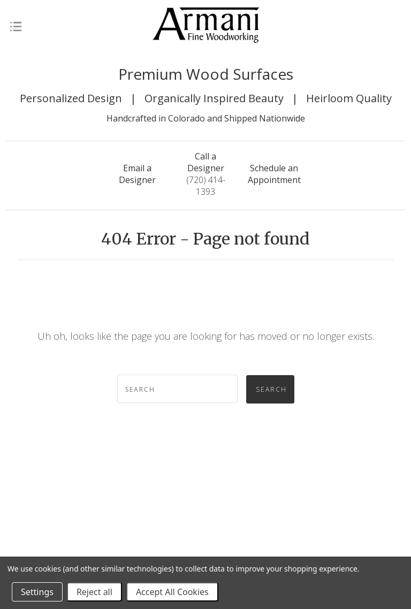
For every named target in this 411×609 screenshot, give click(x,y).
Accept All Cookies (172, 592)
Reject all (94, 592)
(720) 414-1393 (205, 173)
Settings (37, 592)
